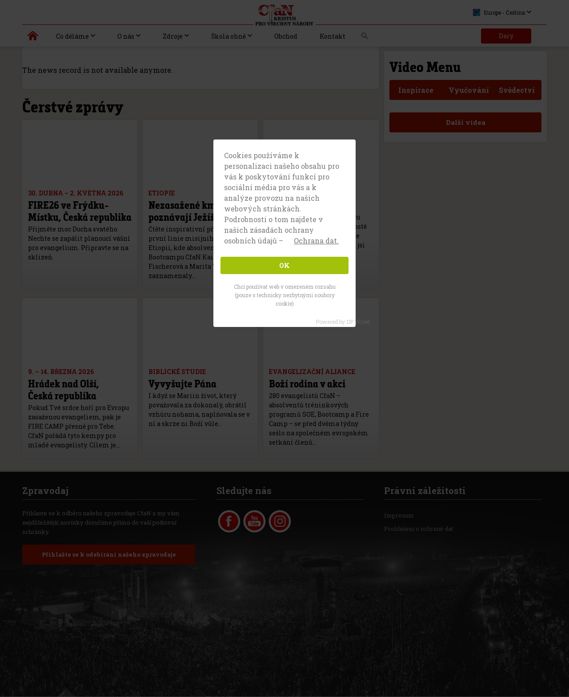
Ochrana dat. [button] (316, 240)
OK (284, 265)
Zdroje (173, 36)
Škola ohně (228, 36)
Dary (506, 36)
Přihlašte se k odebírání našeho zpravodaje (109, 555)
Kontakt (332, 36)
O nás (125, 36)
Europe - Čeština (499, 12)
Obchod (285, 36)
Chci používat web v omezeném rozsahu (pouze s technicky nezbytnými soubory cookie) (285, 295)
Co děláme (72, 36)
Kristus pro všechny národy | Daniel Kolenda (33, 38)
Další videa (465, 122)
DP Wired (358, 321)
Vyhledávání (365, 38)
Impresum (399, 516)
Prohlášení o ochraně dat (418, 529)
